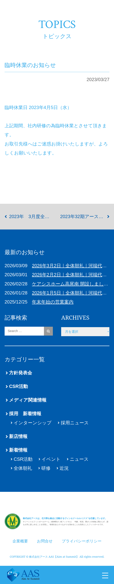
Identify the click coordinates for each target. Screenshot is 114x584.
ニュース (79, 459)
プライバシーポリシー (82, 538)
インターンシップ (33, 422)
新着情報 (18, 450)
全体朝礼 (23, 468)
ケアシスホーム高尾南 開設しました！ (72, 283)
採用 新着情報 (25, 413)
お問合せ (45, 538)
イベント (51, 459)
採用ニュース (75, 422)
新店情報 (18, 436)
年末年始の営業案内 (52, 302)
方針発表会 (20, 372)
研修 (45, 468)
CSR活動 (18, 386)
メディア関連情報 (27, 400)
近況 (64, 468)
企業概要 (20, 538)
